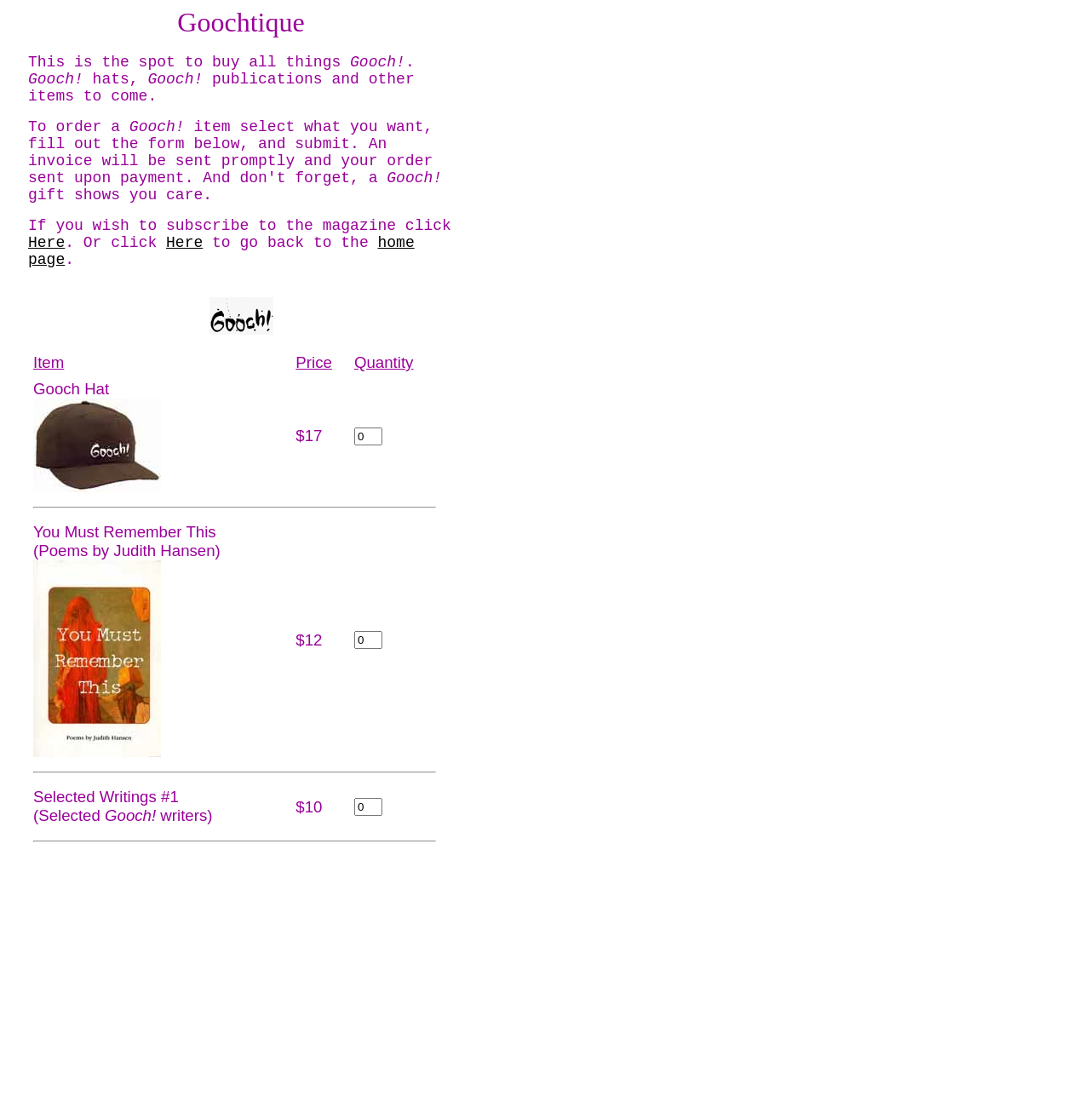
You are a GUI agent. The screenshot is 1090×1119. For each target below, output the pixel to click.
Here (46, 242)
